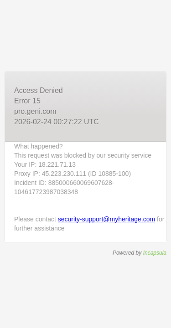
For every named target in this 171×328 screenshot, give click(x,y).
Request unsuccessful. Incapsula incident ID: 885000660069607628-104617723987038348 (85, 164)
